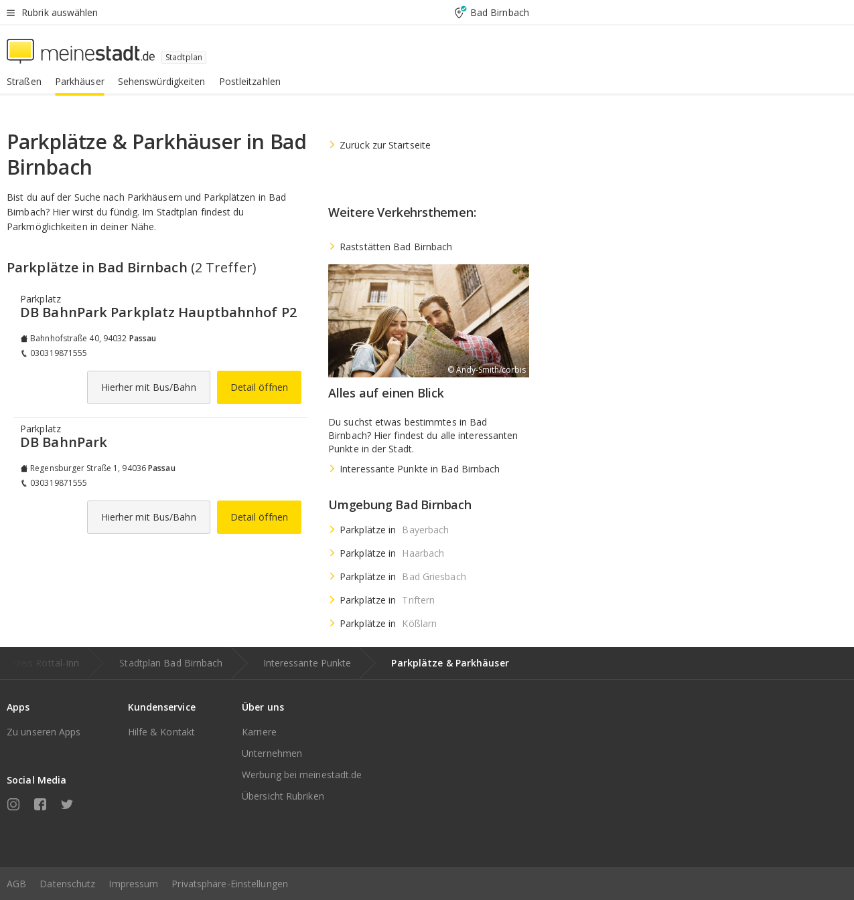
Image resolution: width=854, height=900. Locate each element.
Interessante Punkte (307, 662)
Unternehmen (272, 753)
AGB (16, 883)
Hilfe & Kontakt (162, 731)
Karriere (259, 731)
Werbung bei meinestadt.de (302, 774)
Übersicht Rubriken (283, 796)
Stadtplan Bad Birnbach (170, 662)
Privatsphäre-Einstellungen (229, 883)
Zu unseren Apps (44, 731)
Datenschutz (67, 883)
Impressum (133, 883)
